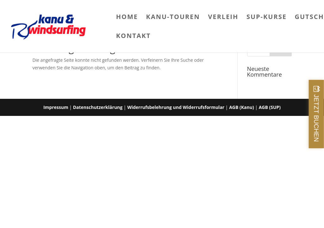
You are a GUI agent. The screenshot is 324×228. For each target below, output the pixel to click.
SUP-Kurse (266, 18)
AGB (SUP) (270, 107)
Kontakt (133, 37)
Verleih (223, 18)
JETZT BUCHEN (316, 118)
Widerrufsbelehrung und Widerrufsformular (175, 107)
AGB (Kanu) (241, 107)
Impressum (55, 107)
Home (127, 18)
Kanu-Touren (173, 18)
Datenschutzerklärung (98, 107)
